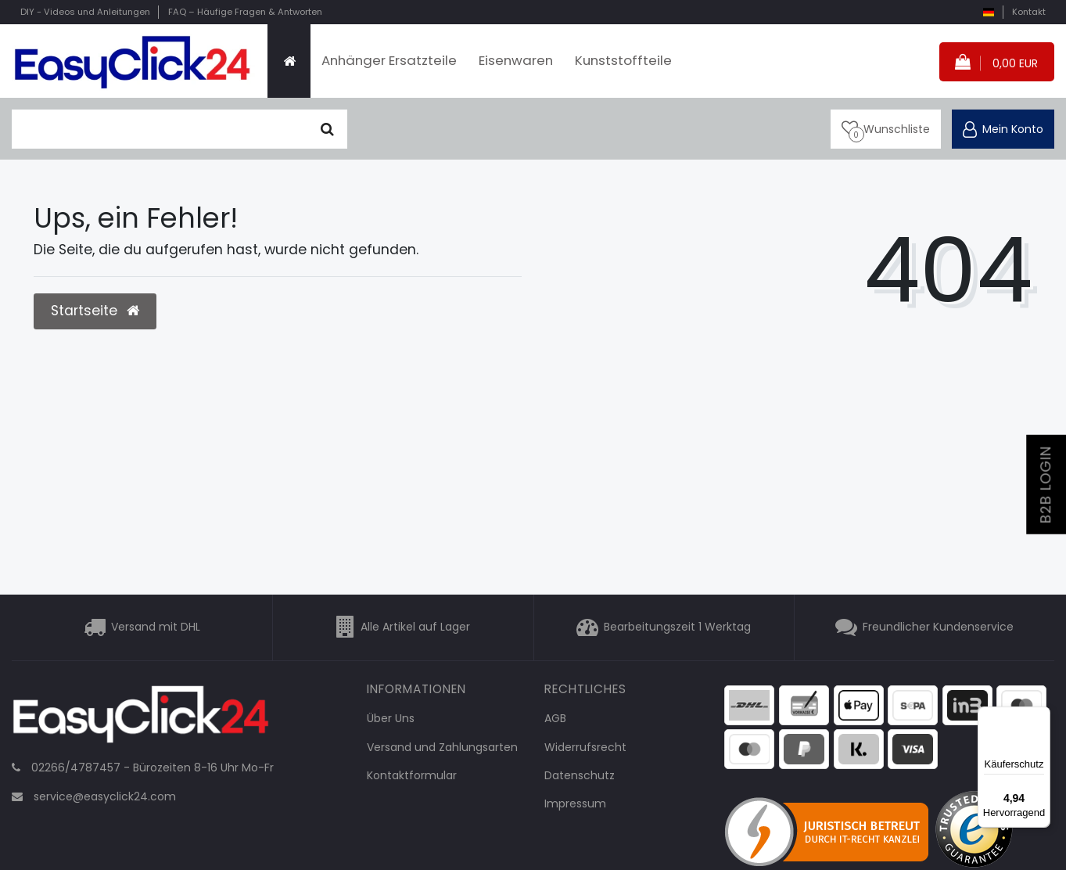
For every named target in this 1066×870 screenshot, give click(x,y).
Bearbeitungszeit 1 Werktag (677, 627)
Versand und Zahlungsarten (442, 747)
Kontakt (1029, 11)
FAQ (245, 11)
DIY (85, 11)
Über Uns (391, 718)
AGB (555, 718)
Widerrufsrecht (585, 747)
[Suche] (327, 129)
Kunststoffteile (623, 60)
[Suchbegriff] (159, 129)
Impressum (575, 803)
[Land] (988, 12)
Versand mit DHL (155, 627)
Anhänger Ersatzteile (389, 60)
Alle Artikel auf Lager (415, 627)
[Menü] (1041, 715)
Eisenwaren (516, 60)
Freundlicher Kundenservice (938, 627)
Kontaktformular (412, 775)
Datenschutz (579, 775)
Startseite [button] (95, 310)
